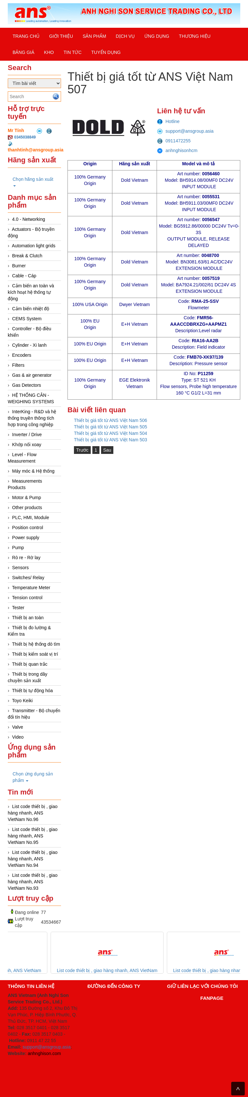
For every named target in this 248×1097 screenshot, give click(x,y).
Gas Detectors (26, 385)
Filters (18, 365)
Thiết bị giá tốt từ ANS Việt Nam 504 (110, 433)
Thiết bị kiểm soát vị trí (35, 654)
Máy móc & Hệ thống (33, 471)
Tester (18, 607)
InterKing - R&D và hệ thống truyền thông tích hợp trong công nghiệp (32, 418)
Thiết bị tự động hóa (32, 690)
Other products (27, 507)
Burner (19, 265)
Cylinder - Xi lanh (29, 345)
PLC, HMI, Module (30, 517)
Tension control (27, 597)
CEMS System (27, 318)
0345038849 (25, 137)
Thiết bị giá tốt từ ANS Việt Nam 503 (110, 439)
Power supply (25, 537)
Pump (18, 547)
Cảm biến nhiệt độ (30, 308)
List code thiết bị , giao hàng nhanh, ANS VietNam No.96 (32, 813)
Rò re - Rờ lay (26, 557)
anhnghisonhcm (177, 150)
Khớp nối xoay (26, 444)
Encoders (21, 355)
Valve (17, 727)
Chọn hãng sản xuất (33, 182)
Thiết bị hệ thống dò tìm (36, 644)
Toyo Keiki (22, 700)
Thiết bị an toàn (28, 617)
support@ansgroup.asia (185, 131)
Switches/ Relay (28, 577)
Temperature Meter (31, 587)
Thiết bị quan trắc (29, 664)
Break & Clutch (27, 255)
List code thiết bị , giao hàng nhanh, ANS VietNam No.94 (32, 859)
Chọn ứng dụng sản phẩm (33, 777)
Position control (27, 527)
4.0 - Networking (28, 219)
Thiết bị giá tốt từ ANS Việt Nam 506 (110, 420)
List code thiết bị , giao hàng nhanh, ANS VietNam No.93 (32, 882)
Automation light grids (34, 245)
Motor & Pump (26, 497)
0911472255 (174, 140)
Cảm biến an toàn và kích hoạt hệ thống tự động (31, 292)
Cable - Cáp (24, 275)
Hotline (168, 121)
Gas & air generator (32, 375)
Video (18, 737)
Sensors (20, 567)
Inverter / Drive (27, 434)
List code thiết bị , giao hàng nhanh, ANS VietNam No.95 (32, 836)
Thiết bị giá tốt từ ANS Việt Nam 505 (110, 426)
